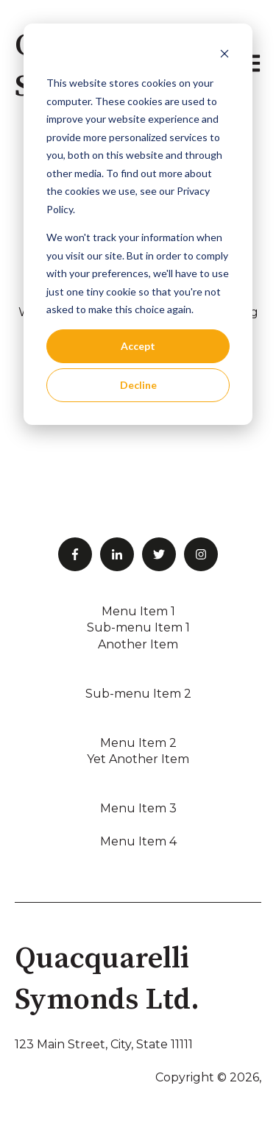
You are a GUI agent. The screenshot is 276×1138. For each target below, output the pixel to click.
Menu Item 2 (138, 743)
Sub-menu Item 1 (138, 627)
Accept (138, 346)
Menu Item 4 (138, 841)
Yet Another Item (138, 759)
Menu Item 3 (138, 808)
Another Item (138, 644)
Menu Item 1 (138, 611)
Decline (138, 385)
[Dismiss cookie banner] (224, 55)
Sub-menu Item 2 (138, 694)
